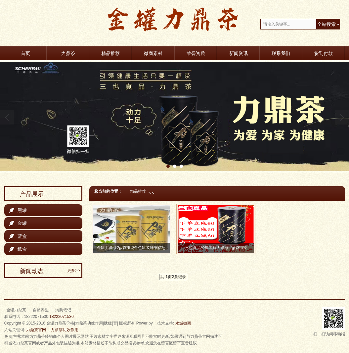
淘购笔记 (63, 310)
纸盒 (18, 249)
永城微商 (183, 323)
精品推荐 (110, 53)
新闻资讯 (238, 53)
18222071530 (61, 316)
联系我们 (281, 53)
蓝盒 (18, 236)
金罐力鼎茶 (16, 310)
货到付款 (323, 53)
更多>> (73, 270)
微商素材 (153, 53)
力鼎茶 (68, 53)
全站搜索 (326, 24)
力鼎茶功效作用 (64, 330)
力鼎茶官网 (36, 330)
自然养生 (41, 310)
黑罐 (18, 210)
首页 (25, 53)
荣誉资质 (196, 53)
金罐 (18, 223)
